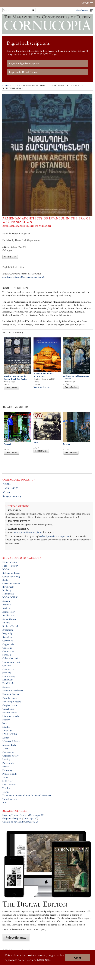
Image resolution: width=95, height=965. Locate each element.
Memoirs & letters (11, 741)
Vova (36, 442)
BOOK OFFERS (10, 597)
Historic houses (9, 712)
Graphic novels (9, 705)
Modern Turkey (10, 745)
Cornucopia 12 (36, 815)
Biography (7, 633)
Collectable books (11, 658)
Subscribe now (16, 938)
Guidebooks (8, 709)
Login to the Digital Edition (23, 72)
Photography (8, 763)
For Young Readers (11, 701)
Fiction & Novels (10, 694)
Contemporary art (11, 662)
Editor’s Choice (9, 562)
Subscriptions (11, 496)
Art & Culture (9, 619)
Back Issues (10, 488)
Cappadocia (8, 644)
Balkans (6, 622)
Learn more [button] (44, 959)
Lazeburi (67, 444)
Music (6, 492)
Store (6, 85)
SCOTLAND (8, 781)
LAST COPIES (9, 734)
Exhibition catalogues (12, 690)
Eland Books (8, 683)
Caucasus (7, 647)
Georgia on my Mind (12, 821)
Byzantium (7, 629)
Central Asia (8, 640)
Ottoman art (8, 752)
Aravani (7, 444)
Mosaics (6, 748)
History (6, 719)
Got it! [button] (77, 957)
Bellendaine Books (11, 573)
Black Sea (7, 637)
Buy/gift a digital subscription (24, 63)
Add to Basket (10, 257)
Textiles (6, 788)
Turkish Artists (9, 799)
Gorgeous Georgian (12, 818)
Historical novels (10, 716)
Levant (5, 737)
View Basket (82, 10)
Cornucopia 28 (31, 821)
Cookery (6, 665)
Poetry (5, 766)
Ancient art (7, 608)
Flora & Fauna (9, 698)
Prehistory (7, 770)
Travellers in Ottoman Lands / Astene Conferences (26, 795)
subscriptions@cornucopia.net (28, 532)
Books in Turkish (10, 626)
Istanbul (6, 727)
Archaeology (8, 611)
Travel (5, 791)
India (4, 723)
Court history (8, 676)
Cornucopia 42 (30, 818)
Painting (6, 759)
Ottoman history (10, 755)
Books (16, 85)
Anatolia (6, 604)
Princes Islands (9, 773)
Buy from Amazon (42, 387)
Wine (4, 802)
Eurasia (6, 687)
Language (7, 730)
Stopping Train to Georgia (15, 815)
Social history (9, 784)
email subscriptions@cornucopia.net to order (23, 277)
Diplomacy (7, 679)
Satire (5, 777)
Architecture (8, 615)
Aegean (6, 601)
